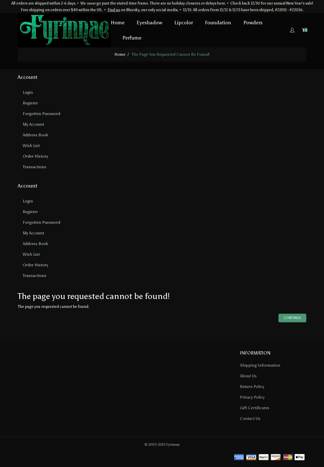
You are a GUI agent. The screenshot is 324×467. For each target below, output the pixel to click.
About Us (248, 375)
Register (30, 103)
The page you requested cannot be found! (171, 54)
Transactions (34, 166)
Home (118, 23)
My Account (33, 124)
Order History (35, 156)
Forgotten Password (41, 113)
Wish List (31, 145)
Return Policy (252, 386)
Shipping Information (260, 365)
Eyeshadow (149, 23)
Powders (252, 23)
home (119, 54)
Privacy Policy (252, 397)
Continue (292, 318)
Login (28, 92)
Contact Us (250, 418)
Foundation (218, 23)
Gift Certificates (254, 407)
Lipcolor (183, 23)
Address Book (35, 135)
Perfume (131, 38)
